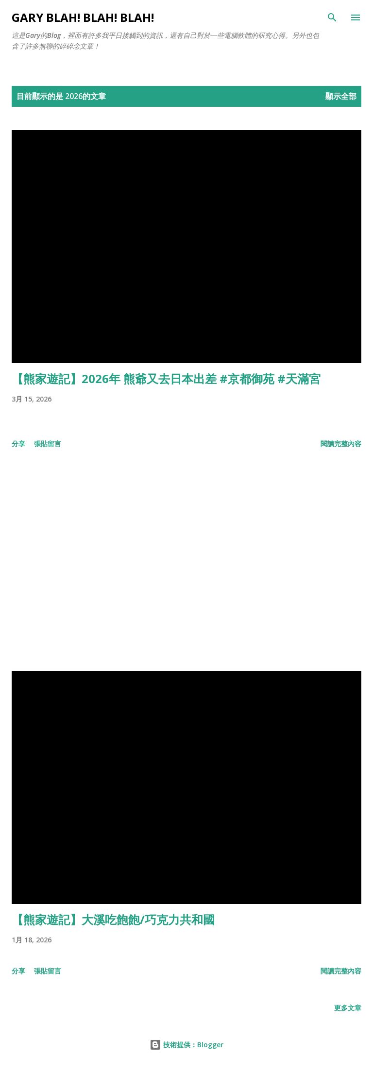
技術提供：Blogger (186, 1044)
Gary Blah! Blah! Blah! (83, 17)
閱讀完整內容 (341, 443)
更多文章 (347, 1007)
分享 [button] (18, 443)
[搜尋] (332, 17)
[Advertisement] (186, 562)
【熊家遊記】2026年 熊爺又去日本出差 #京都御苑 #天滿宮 (166, 378)
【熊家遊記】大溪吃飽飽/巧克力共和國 (113, 919)
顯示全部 (340, 96)
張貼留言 (47, 443)
